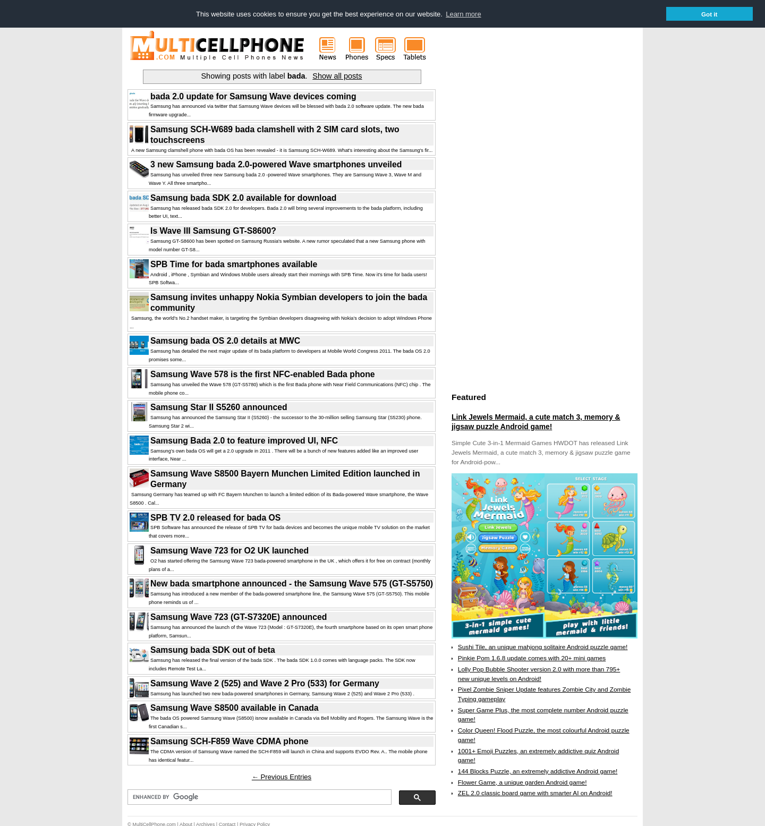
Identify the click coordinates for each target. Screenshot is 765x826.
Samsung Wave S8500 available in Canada (234, 707)
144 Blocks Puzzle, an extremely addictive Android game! (537, 770)
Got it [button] (709, 14)
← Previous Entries (281, 776)
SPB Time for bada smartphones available (233, 263)
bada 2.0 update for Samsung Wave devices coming (253, 95)
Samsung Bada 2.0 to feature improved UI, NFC (244, 440)
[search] (258, 797)
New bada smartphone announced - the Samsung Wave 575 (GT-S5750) (291, 582)
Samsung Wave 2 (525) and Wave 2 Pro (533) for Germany (264, 682)
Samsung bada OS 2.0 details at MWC (225, 340)
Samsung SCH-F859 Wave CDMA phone (229, 740)
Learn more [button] (463, 14)
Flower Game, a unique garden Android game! (522, 782)
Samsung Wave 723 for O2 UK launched (229, 550)
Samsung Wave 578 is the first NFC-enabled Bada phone (262, 373)
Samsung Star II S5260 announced (218, 406)
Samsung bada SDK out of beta (212, 649)
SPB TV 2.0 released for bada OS (215, 517)
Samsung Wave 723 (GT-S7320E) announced (238, 616)
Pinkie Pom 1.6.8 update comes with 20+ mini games (532, 657)
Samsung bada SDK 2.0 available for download (243, 197)
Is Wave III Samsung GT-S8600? (213, 230)
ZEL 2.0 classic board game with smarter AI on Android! (535, 792)
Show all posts (337, 75)
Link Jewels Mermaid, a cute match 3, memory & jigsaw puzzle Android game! (536, 421)
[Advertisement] (531, 224)
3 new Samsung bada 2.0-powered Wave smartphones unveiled (276, 163)
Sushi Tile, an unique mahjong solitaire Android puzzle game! (543, 646)
